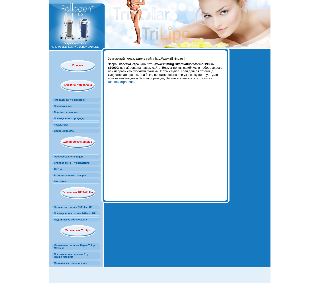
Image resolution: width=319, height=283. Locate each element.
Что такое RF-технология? (70, 99)
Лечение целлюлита (66, 112)
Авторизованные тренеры (70, 175)
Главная (77, 65)
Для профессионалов (77, 141)
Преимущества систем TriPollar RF (74, 213)
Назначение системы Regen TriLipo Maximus (75, 246)
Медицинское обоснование (70, 219)
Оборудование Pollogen (68, 156)
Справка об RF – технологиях (71, 162)
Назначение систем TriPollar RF (73, 207)
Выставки (60, 181)
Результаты (61, 124)
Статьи (58, 169)
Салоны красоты (64, 131)
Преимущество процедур (69, 118)
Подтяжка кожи (63, 106)
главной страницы (121, 82)
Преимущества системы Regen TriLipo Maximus (72, 255)
